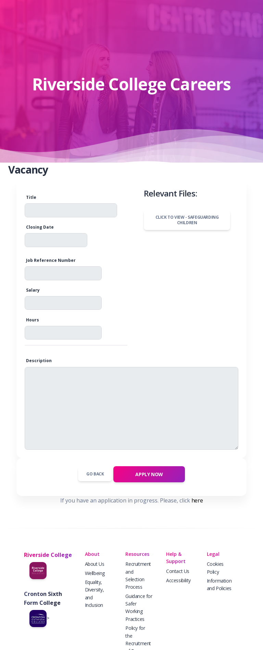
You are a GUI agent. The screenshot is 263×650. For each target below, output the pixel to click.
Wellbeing (95, 573)
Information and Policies (219, 584)
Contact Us (177, 571)
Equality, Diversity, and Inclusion (94, 593)
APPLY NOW (149, 474)
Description (39, 361)
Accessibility (178, 580)
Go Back (95, 474)
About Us (94, 564)
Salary (33, 290)
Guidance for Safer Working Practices (138, 607)
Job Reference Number (51, 260)
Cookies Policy (215, 568)
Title (31, 197)
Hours (32, 320)
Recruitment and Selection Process (138, 575)
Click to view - (187, 220)
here (197, 500)
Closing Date (40, 227)
